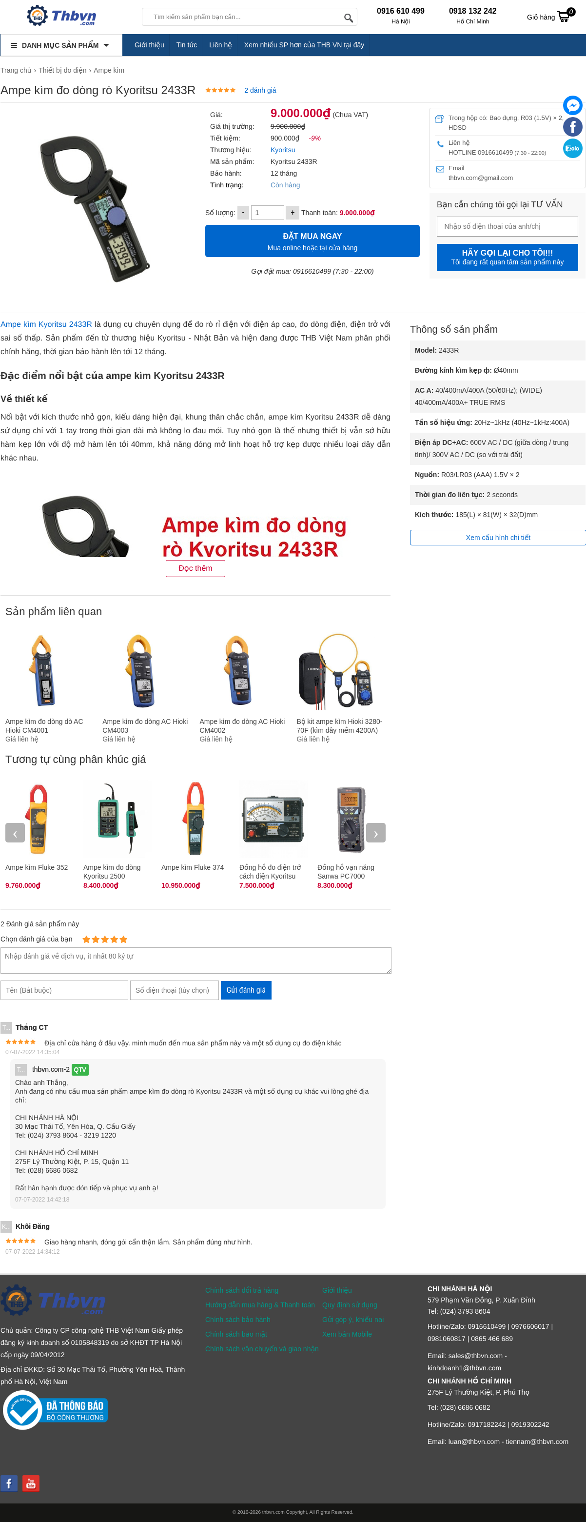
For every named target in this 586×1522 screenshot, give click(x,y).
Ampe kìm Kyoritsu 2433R (46, 324)
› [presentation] (376, 832)
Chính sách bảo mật (236, 1334)
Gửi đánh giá (246, 990)
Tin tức (186, 45)
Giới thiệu (149, 45)
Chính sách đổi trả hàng (241, 1290)
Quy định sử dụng (349, 1305)
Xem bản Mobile (347, 1334)
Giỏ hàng (551, 16)
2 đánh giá (260, 90)
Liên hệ (220, 45)
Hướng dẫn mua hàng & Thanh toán (260, 1305)
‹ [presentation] (15, 832)
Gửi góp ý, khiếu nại (353, 1319)
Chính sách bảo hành (238, 1319)
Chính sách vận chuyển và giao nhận (262, 1349)
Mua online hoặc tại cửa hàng (312, 241)
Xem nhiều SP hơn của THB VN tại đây (304, 45)
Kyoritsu (282, 150)
